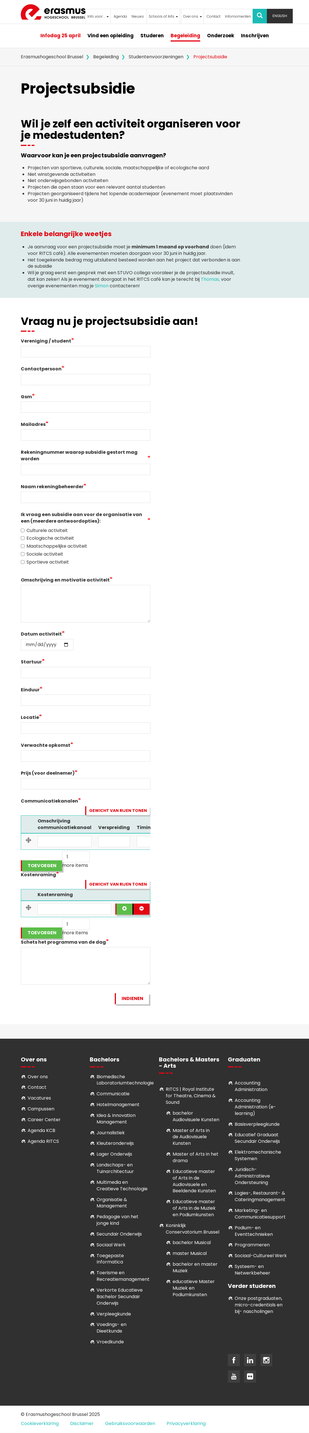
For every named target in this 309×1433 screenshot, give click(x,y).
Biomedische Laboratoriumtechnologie (125, 1079)
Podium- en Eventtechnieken (254, 1231)
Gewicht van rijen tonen (118, 810)
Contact (213, 16)
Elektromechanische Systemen (258, 1155)
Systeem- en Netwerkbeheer (252, 1269)
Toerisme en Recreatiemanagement (123, 1276)
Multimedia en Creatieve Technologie (122, 1185)
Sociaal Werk (111, 1245)
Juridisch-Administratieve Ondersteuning (252, 1176)
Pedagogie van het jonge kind (117, 1219)
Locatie (30, 717)
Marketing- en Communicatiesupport (260, 1213)
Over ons (192, 16)
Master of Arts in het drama (195, 1157)
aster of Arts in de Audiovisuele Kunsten (191, 1137)
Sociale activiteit (42, 554)
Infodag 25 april (60, 35)
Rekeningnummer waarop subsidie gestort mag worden (79, 455)
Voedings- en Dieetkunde (111, 1327)
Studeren (152, 35)
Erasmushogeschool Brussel (52, 56)
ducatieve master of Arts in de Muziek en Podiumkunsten (194, 1208)
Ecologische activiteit (47, 538)
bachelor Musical (192, 1242)
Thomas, (210, 279)
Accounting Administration (251, 1086)
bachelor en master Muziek (195, 1267)
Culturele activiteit (44, 530)
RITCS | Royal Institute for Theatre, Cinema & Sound (191, 1096)
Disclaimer (82, 1423)
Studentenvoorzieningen (156, 56)
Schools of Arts (163, 16)
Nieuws (138, 16)
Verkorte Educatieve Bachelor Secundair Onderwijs (120, 1296)
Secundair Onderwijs (119, 1234)
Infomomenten (238, 16)
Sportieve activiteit (45, 562)
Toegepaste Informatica (110, 1258)
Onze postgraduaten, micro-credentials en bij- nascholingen (259, 1305)
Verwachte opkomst (45, 745)
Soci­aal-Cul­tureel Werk (261, 1255)
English (280, 15)
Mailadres (33, 424)
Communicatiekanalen (49, 801)
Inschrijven (255, 35)
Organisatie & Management (112, 1202)
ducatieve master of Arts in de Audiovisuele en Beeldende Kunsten (194, 1181)
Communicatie (113, 1093)
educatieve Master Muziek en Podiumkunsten (194, 1288)
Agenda (120, 16)
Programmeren (252, 1245)
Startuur (31, 662)
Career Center (44, 1119)
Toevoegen (42, 865)
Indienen (132, 998)
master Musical (190, 1253)
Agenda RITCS (43, 1141)
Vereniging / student (46, 341)
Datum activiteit (41, 634)
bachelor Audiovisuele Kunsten (196, 1116)
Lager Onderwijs (114, 1154)
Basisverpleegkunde (257, 1124)
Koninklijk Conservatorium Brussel (192, 1228)
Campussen (41, 1109)
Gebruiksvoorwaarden (130, 1423)
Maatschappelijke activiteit (54, 546)
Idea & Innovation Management (116, 1118)
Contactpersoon (41, 369)
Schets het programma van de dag (63, 942)
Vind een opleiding (110, 35)
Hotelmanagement (118, 1104)
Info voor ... (98, 16)
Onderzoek (220, 35)
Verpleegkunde (114, 1314)
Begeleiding (185, 35)
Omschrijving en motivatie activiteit (65, 580)
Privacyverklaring (186, 1423)
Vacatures (39, 1098)
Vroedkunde (110, 1342)
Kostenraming (38, 875)
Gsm (26, 397)
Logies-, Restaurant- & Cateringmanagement (260, 1196)
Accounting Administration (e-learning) (255, 1107)
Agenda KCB (41, 1130)
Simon (102, 286)
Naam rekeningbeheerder (52, 487)
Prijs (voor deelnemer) (48, 773)
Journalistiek (111, 1132)
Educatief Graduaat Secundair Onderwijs (257, 1138)
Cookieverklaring (40, 1423)
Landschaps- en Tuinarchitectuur (115, 1168)
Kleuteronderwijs (115, 1143)
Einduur (30, 690)
